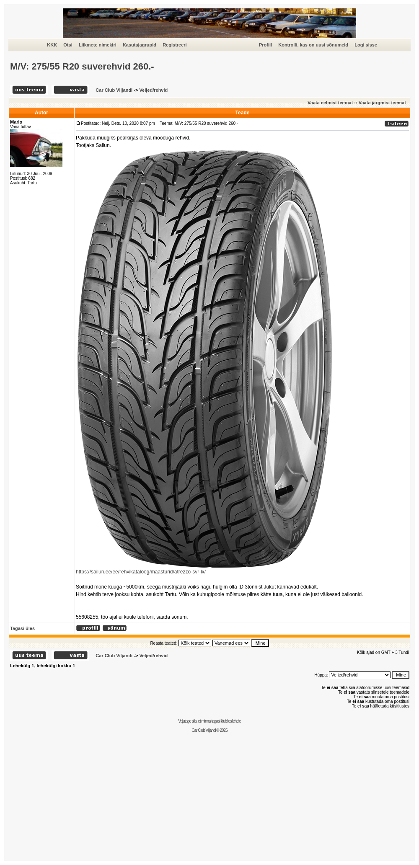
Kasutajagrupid (139, 44)
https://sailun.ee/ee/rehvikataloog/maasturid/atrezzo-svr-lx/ (141, 572)
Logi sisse (365, 44)
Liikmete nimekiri (97, 44)
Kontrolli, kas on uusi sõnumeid (313, 44)
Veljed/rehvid (153, 90)
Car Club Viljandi (115, 90)
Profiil (265, 44)
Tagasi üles (22, 628)
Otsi (67, 44)
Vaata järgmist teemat (382, 102)
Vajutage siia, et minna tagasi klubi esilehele (209, 721)
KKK (52, 44)
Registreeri (174, 44)
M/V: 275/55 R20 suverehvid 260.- (82, 66)
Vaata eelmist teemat (330, 102)
